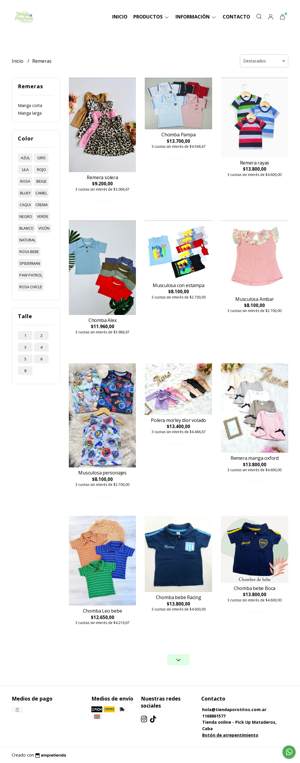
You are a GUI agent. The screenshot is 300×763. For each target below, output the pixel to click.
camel (41, 193)
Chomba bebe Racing (178, 597)
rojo (41, 169)
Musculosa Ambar (254, 299)
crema (41, 204)
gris (41, 157)
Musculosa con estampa (178, 285)
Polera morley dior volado (178, 420)
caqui (25, 204)
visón (44, 228)
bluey (25, 193)
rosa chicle (30, 286)
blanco (26, 228)
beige (41, 181)
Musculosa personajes (102, 472)
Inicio (119, 16)
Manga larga (30, 113)
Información (196, 16)
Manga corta (30, 105)
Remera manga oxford (255, 458)
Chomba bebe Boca (255, 588)
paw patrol (30, 275)
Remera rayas (254, 163)
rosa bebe (29, 251)
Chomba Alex (102, 320)
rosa (25, 181)
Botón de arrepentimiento (230, 735)
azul (25, 157)
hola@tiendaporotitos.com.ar (234, 709)
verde (42, 216)
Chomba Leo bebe (102, 611)
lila (25, 169)
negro (25, 216)
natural (27, 240)
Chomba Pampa (178, 134)
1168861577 (214, 716)
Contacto (236, 16)
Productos (151, 16)
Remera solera (102, 177)
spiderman (29, 263)
